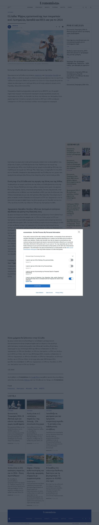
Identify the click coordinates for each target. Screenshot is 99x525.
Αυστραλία (48, 75)
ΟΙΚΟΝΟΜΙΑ (30, 7)
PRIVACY (89, 523)
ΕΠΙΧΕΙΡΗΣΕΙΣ (39, 7)
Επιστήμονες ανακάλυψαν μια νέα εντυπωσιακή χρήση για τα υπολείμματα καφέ (78, 42)
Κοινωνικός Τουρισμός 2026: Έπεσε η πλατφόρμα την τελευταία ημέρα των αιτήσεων (73, 164)
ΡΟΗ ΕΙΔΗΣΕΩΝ (75, 25)
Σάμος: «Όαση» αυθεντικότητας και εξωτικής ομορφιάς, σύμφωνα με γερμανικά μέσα (35, 473)
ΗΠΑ (9, 78)
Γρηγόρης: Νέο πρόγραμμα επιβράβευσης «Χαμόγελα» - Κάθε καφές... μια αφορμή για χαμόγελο (78, 63)
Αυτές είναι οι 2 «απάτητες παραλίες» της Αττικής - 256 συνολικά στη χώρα (35, 418)
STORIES (70, 7)
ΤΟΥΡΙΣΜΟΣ (55, 7)
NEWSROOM (15, 25)
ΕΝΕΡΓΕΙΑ (62, 7)
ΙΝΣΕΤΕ (42, 388)
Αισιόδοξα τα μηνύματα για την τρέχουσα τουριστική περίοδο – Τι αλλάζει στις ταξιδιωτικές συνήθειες (54, 421)
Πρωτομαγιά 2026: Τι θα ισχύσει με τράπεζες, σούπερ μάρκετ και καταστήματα (73, 194)
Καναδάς (29, 388)
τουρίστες (12, 388)
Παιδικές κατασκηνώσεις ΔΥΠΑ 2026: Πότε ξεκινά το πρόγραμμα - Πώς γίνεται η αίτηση (78, 53)
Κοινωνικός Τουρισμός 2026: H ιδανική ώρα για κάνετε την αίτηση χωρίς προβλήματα (16, 418)
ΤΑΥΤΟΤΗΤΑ (83, 523)
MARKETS (47, 7)
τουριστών (38, 75)
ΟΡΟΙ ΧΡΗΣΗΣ (75, 523)
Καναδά (55, 75)
